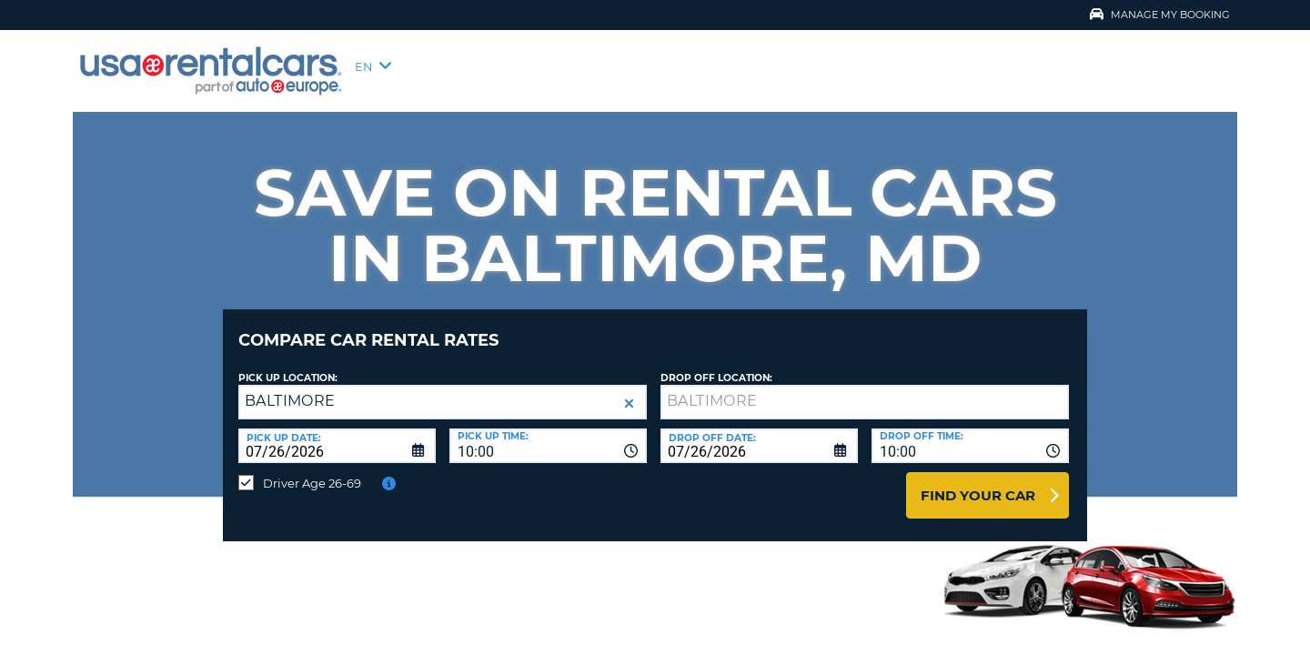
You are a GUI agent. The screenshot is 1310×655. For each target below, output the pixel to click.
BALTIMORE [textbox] (290, 387)
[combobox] (548, 432)
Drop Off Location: (716, 364)
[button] (629, 389)
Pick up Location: (288, 364)
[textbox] (864, 388)
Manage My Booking (1160, 14)
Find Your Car (978, 481)
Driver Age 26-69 (312, 469)
